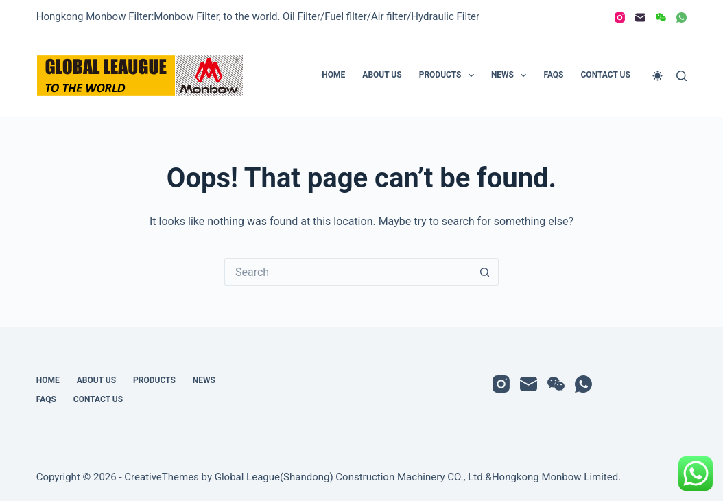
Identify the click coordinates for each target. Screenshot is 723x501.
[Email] (640, 17)
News (511, 75)
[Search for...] (347, 272)
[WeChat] (661, 17)
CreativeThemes (161, 477)
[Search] (681, 76)
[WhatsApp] (681, 17)
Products (449, 75)
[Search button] (485, 272)
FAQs (553, 75)
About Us (381, 75)
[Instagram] (620, 17)
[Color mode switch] (657, 76)
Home (333, 75)
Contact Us (605, 75)
